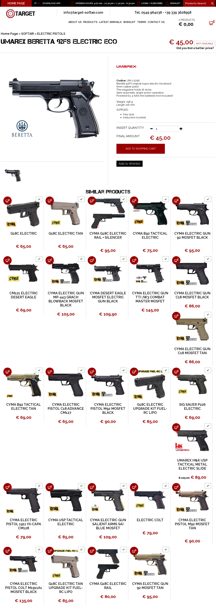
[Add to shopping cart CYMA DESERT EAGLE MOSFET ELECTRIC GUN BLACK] (92, 260)
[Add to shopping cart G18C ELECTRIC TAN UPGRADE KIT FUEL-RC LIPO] (50, 551)
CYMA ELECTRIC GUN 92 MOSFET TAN (150, 586)
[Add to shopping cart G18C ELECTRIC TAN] (50, 201)
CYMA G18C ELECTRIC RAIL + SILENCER (107, 235)
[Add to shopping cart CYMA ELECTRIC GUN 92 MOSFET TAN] (134, 551)
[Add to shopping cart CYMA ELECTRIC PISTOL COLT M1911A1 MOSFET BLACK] (7, 551)
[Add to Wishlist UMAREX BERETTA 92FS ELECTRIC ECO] (129, 164)
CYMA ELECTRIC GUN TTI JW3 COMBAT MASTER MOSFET (150, 297)
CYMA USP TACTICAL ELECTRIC (65, 522)
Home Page (9, 33)
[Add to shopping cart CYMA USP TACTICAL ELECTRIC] (50, 487)
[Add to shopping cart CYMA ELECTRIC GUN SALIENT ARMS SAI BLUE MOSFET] (92, 487)
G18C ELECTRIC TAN (66, 233)
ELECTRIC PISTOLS (51, 33)
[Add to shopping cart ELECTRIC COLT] (134, 487)
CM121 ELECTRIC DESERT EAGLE (23, 295)
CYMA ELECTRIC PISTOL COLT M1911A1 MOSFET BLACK (23, 588)
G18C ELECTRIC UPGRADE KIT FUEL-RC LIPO (150, 409)
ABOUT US (75, 22)
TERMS (141, 22)
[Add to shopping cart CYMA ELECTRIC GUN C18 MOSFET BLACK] (176, 260)
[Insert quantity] (166, 129)
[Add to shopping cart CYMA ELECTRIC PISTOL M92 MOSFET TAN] (176, 487)
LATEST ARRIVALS (110, 22)
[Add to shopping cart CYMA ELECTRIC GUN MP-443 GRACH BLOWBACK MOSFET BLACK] (50, 260)
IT (35, 3)
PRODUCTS (90, 22)
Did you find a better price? (195, 48)
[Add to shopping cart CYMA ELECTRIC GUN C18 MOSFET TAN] (176, 316)
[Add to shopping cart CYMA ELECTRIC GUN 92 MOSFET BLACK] (176, 201)
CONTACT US (156, 22)
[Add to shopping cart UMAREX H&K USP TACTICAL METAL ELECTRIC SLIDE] (176, 427)
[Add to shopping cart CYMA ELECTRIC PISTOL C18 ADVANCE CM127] (50, 372)
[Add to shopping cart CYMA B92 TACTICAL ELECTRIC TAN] (7, 372)
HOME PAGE (16, 3)
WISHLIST (175, 3)
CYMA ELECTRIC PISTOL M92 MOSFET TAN (192, 524)
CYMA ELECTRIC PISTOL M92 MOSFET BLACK (107, 409)
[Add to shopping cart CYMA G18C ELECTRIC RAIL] (92, 551)
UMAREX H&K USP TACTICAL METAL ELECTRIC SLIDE (192, 464)
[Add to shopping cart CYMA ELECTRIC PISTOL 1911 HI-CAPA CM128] (7, 487)
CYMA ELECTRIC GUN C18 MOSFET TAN (192, 351)
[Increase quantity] (181, 128)
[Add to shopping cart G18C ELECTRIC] (7, 201)
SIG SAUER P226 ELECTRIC (192, 407)
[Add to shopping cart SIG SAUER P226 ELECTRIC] (176, 372)
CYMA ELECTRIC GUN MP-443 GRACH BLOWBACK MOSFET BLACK (66, 299)
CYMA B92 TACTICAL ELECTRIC (150, 235)
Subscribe (157, 3)
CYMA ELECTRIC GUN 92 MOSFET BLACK (192, 235)
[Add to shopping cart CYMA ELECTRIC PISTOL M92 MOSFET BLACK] (92, 372)
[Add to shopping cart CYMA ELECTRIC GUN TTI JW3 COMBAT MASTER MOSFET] (134, 260)
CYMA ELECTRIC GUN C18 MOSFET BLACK (192, 295)
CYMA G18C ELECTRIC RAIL (107, 586)
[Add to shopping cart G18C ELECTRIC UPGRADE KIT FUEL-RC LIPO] (134, 372)
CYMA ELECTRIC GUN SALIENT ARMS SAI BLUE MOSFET (108, 524)
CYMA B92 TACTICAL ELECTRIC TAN (23, 407)
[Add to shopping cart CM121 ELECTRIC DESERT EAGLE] (7, 260)
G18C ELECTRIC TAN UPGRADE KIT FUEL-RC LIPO (66, 588)
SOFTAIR (27, 33)
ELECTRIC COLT (150, 520)
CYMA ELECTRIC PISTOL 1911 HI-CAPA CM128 (23, 524)
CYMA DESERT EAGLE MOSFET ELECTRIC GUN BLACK (108, 297)
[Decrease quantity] (151, 128)
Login (144, 3)
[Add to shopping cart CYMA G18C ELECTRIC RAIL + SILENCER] (92, 201)
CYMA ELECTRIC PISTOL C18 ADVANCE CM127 (66, 409)
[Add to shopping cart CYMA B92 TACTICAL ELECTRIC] (134, 201)
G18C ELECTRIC (23, 233)
